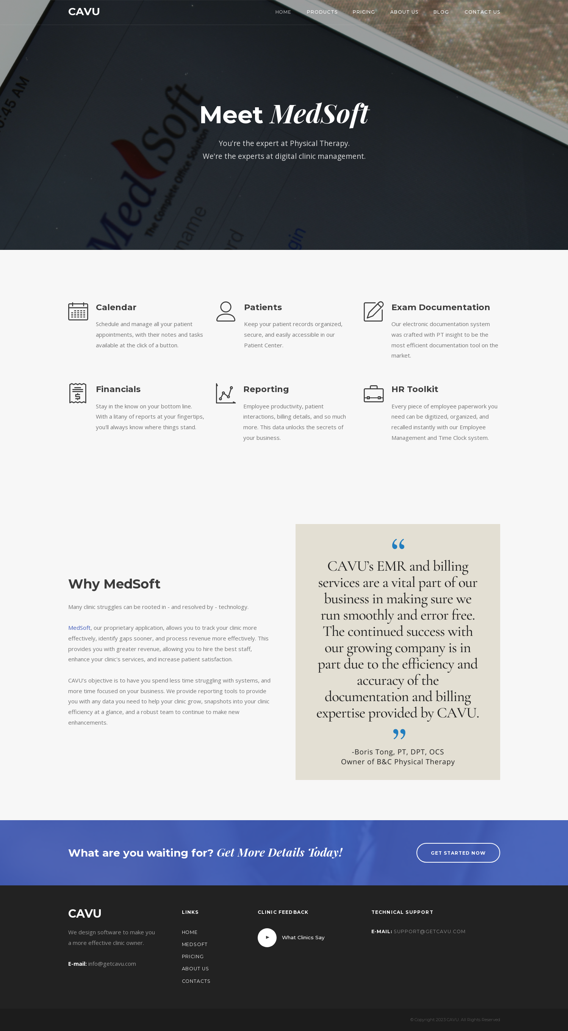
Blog (441, 12)
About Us (404, 12)
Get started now (458, 853)
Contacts (196, 981)
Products (322, 12)
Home (283, 12)
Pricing (364, 12)
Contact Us (482, 12)
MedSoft (79, 627)
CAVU (84, 11)
